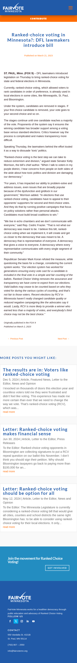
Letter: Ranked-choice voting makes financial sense (35, 431)
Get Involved (57, 568)
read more (9, 411)
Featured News (40, 379)
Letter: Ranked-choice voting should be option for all (35, 491)
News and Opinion (24, 383)
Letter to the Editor (44, 439)
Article (25, 379)
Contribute (38, 18)
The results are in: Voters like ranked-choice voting (35, 372)
